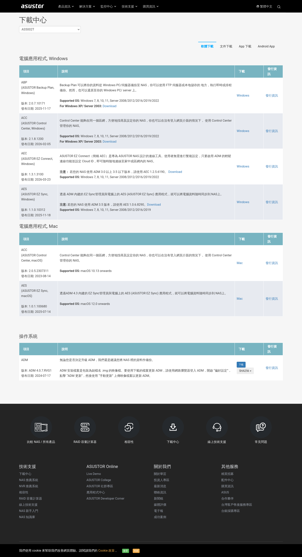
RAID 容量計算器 (30, 498)
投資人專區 (161, 480)
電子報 (158, 511)
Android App (266, 46)
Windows (243, 95)
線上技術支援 (28, 505)
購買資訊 (227, 486)
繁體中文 (264, 6)
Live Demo (93, 474)
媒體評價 (160, 505)
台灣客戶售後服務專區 (236, 505)
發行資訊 (272, 95)
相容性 (23, 492)
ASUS (225, 492)
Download (109, 106)
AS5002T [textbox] (28, 29)
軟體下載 (207, 46)
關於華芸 (160, 474)
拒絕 (136, 550)
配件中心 (227, 480)
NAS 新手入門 (28, 511)
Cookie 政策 (106, 550)
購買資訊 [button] (151, 6)
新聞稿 (158, 498)
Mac (240, 263)
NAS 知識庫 (27, 517)
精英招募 (227, 474)
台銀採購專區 (230, 511)
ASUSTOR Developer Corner (105, 498)
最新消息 (160, 486)
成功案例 (160, 517)
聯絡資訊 (160, 492)
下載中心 (25, 474)
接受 (125, 550)
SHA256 (245, 370)
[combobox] (50, 29)
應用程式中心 (95, 492)
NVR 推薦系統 (28, 486)
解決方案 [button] (87, 6)
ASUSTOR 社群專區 (99, 486)
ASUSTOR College (98, 480)
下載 (241, 364)
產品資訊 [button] (66, 6)
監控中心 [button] (109, 6)
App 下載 (245, 46)
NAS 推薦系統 (28, 480)
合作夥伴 (227, 498)
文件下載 (226, 46)
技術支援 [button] (130, 6)
